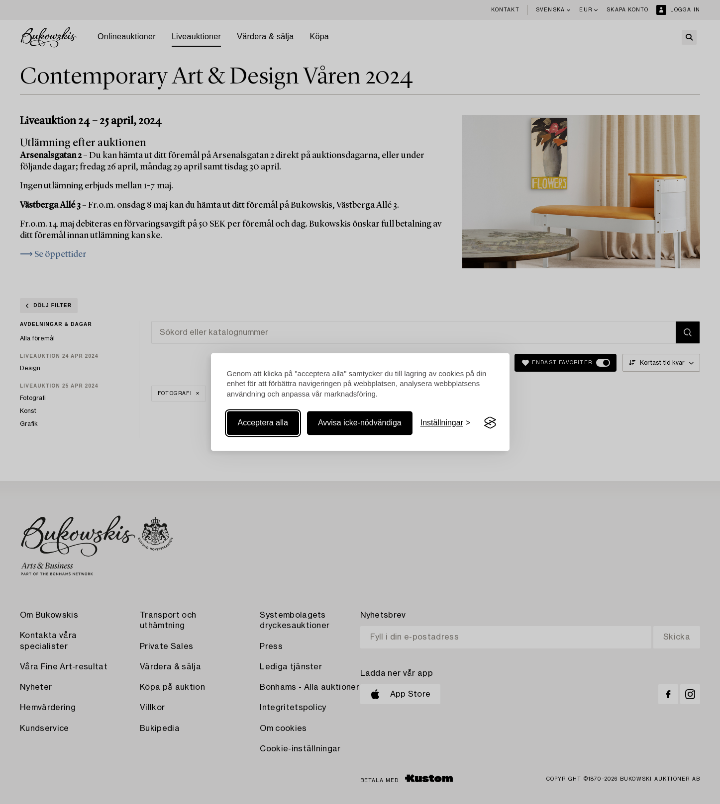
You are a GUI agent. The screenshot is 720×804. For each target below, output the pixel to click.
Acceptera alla (263, 422)
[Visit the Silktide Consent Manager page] (490, 423)
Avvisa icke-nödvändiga (360, 422)
